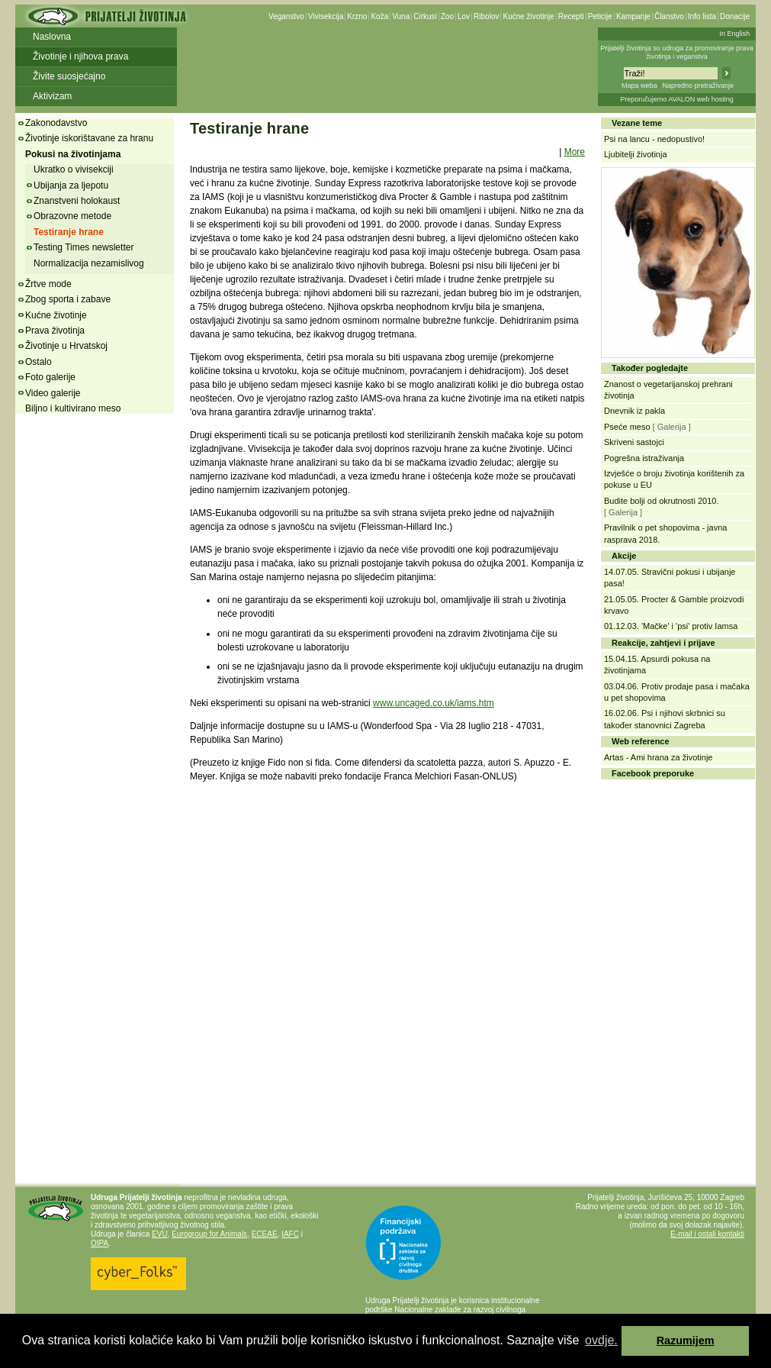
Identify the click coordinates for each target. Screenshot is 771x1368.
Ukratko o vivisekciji (74, 169)
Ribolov (486, 16)
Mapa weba (639, 85)
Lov (464, 16)
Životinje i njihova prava (80, 56)
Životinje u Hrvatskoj (66, 345)
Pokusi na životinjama (72, 154)
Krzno (357, 16)
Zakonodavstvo (56, 123)
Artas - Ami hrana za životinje (658, 757)
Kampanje (633, 16)
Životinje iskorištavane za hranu (89, 138)
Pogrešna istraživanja (644, 458)
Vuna (401, 16)
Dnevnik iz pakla (634, 410)
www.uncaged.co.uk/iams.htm (433, 703)
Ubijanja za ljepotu (71, 185)
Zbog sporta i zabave (68, 299)
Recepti (571, 16)
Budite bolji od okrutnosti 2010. (661, 500)
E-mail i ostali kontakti (707, 1234)
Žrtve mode (48, 284)
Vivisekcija (326, 16)
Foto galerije (50, 377)
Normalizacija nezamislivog (89, 263)
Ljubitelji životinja (635, 154)
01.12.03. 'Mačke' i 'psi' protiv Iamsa (670, 626)
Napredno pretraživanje (698, 85)
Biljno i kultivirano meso (72, 408)
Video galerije (53, 393)
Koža (379, 16)
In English (734, 33)
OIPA (99, 1243)
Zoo (447, 16)
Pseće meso (627, 426)
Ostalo (38, 362)
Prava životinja (55, 330)
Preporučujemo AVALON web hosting (677, 99)
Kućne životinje (528, 16)
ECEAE (265, 1234)
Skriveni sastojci (634, 442)
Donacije (735, 16)
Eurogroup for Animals (209, 1234)
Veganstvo (286, 16)
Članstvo (669, 16)
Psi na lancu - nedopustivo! (654, 139)
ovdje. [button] (601, 1340)
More (574, 152)
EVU (160, 1234)
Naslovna (52, 36)
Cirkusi (425, 16)
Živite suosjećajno (69, 76)
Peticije (600, 16)
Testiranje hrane (69, 232)
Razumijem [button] (686, 1340)
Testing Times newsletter (83, 247)
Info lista (702, 16)
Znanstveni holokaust (77, 200)
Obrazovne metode (72, 216)
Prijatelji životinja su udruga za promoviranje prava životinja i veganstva (676, 52)
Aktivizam (52, 96)
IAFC (290, 1234)
